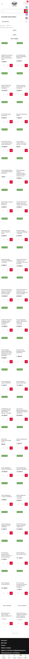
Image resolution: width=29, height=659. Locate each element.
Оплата (3, 645)
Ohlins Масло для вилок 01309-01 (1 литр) (6, 232)
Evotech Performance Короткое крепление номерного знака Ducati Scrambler (6, 291)
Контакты (4, 640)
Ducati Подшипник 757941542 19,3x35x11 (21, 497)
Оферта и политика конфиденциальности (13, 650)
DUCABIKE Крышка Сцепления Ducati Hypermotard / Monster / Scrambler (6, 411)
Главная (2, 25)
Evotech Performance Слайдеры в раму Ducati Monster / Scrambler (6, 322)
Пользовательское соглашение (10, 653)
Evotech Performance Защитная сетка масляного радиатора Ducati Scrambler (22, 291)
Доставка (4, 643)
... (13, 25)
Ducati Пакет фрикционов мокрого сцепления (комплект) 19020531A (22, 411)
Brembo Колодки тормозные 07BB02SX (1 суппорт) (6, 261)
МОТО (8, 25)
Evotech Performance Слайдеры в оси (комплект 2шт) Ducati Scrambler (22, 261)
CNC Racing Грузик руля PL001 (6, 114)
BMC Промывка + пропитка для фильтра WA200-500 (6, 615)
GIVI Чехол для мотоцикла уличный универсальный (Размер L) (21, 585)
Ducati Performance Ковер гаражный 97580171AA (21, 525)
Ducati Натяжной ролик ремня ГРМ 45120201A (20, 87)
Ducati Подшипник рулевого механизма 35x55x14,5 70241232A (21, 322)
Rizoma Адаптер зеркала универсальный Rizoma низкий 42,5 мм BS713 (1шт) (21, 173)
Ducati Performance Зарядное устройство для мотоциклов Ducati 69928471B (21, 615)
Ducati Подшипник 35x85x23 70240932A (21, 468)
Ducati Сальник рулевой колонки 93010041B (20, 351)
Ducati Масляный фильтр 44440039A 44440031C (21, 57)
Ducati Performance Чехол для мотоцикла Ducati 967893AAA (6, 143)
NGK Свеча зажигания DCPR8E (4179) (6, 440)
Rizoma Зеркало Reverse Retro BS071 (21, 382)
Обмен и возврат (6, 648)
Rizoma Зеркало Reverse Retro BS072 (21, 553)
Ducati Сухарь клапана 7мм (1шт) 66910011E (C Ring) (21, 143)
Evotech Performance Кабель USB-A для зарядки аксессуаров (21, 203)
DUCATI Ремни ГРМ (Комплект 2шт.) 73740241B (6, 87)
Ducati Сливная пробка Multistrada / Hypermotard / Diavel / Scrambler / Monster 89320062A (6, 352)
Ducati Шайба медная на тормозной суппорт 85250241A (7, 172)
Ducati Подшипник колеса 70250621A (6, 382)
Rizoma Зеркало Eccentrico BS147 (5, 583)
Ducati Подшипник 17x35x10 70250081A (6, 496)
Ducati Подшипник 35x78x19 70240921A (6, 468)
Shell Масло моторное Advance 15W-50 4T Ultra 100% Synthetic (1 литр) (6, 57)
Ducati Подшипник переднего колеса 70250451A (6, 525)
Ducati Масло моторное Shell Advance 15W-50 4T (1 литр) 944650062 (6, 555)
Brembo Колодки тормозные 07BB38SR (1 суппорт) (22, 232)
